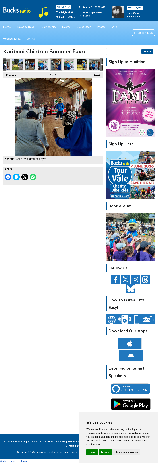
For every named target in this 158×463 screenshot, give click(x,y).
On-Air (31, 39)
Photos (101, 27)
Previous (10, 74)
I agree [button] (92, 452)
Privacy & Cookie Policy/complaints (46, 441)
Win (114, 27)
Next (95, 74)
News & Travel (26, 27)
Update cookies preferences (15, 461)
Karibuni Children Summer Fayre (17, 64)
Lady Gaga (133, 13)
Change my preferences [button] (126, 452)
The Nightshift (64, 12)
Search (147, 51)
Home (7, 27)
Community (49, 27)
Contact (70, 445)
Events (66, 27)
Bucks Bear (84, 27)
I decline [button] (105, 452)
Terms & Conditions (14, 441)
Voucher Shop (12, 39)
